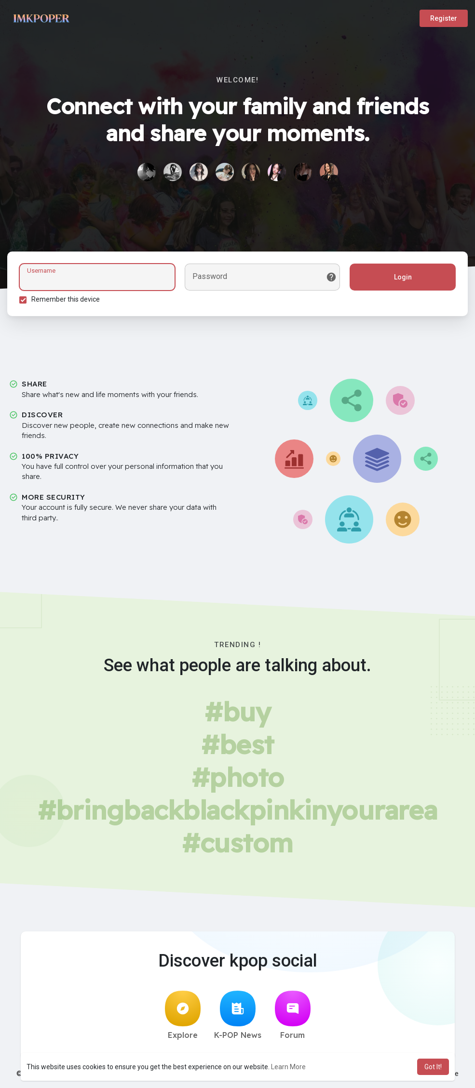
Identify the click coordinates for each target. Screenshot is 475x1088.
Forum (293, 1015)
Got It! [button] (433, 1067)
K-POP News (237, 1015)
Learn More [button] (288, 1067)
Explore (183, 1015)
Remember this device (65, 299)
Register (443, 18)
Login (403, 277)
